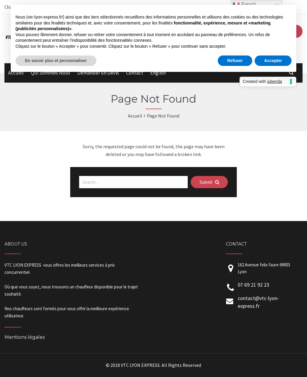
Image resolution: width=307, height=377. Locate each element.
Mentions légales (24, 337)
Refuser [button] (235, 60)
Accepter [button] (273, 60)
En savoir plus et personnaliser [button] (56, 60)
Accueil (135, 116)
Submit (209, 182)
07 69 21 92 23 (253, 284)
